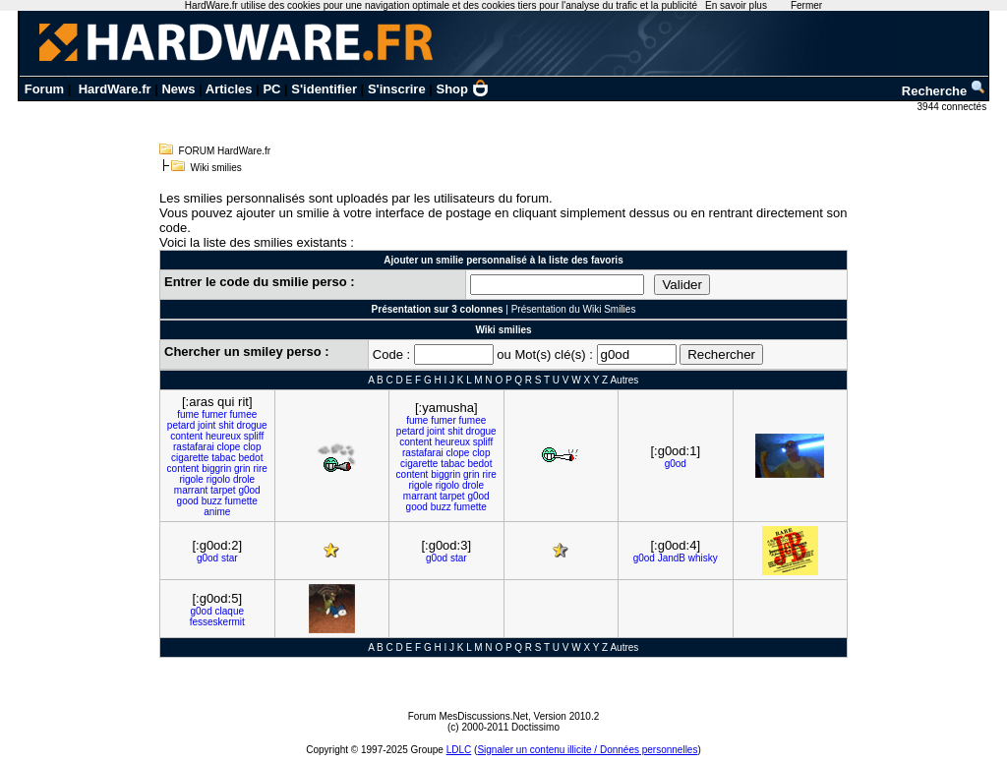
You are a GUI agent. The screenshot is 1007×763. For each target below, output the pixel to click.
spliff (254, 436)
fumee (244, 414)
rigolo (218, 479)
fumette (241, 501)
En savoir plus (736, 5)
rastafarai (193, 446)
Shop (463, 89)
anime (217, 511)
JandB (671, 558)
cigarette (189, 457)
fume (188, 414)
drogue (251, 425)
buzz (212, 501)
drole (244, 479)
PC (271, 89)
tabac (223, 457)
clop (252, 446)
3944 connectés (953, 106)
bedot (250, 457)
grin (242, 468)
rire (260, 468)
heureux (223, 436)
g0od (249, 490)
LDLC (459, 749)
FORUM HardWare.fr (225, 151)
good (188, 501)
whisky (703, 558)
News (178, 89)
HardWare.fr (115, 89)
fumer (214, 414)
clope (228, 446)
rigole (191, 479)
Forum (44, 89)
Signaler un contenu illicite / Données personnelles (587, 749)
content (186, 436)
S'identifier (324, 89)
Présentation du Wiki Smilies (573, 309)
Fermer (806, 5)
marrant (190, 490)
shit (226, 425)
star (229, 558)
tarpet (223, 490)
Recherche (944, 91)
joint (206, 425)
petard (181, 425)
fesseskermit (217, 621)
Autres (624, 380)
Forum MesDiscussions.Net (468, 716)
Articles (229, 89)
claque (229, 611)
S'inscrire (397, 89)
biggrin (216, 468)
